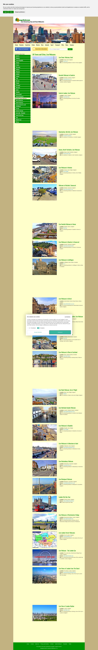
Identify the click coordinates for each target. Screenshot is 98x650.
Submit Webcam (58, 643)
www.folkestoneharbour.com (69, 447)
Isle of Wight (65, 171)
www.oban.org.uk (66, 356)
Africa (17, 122)
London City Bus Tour (64, 497)
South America (19, 102)
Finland (17, 63)
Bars (42, 45)
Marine (38, 45)
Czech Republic (19, 60)
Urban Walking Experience (68, 500)
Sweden (18, 92)
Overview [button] (67, 317)
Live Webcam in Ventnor (65, 167)
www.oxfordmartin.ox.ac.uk (68, 303)
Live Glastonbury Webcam (66, 461)
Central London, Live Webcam (67, 93)
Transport (57, 45)
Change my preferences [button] (20, 12)
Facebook (65, 643)
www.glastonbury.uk (67, 465)
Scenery (72, 45)
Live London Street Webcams (67, 533)
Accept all (60, 332)
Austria (17, 56)
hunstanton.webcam (67, 135)
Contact (32, 643)
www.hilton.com (66, 610)
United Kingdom (20, 97)
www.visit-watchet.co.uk (68, 189)
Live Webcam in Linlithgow (66, 260)
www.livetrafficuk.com (67, 536)
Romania (18, 87)
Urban (33, 45)
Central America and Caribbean (21, 105)
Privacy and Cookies (45, 643)
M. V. (64, 263)
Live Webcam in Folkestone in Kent (68, 443)
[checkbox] (31, 328)
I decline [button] (11, 12)
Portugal (18, 85)
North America (19, 100)
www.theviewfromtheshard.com (69, 572)
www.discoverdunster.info (68, 245)
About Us (37, 643)
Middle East (18, 120)
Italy (17, 78)
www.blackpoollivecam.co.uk (69, 483)
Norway (17, 81)
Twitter (70, 643)
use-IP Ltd (65, 61)
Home (16, 45)
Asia (17, 117)
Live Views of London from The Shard (69, 568)
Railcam (65, 393)
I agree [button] (5, 12)
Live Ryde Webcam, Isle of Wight (68, 390)
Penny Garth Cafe (67, 153)
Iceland (17, 74)
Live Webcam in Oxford (65, 298)
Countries (27, 45)
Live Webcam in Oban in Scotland (68, 352)
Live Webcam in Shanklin (66, 425)
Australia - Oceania (20, 113)
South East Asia (19, 115)
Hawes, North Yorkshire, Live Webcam (69, 149)
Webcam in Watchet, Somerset (67, 185)
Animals (47, 45)
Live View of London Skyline (66, 606)
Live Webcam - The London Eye (67, 550)
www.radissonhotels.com (68, 518)
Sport (52, 45)
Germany (18, 67)
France (17, 65)
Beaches (21, 45)
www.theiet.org (66, 96)
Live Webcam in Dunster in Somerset (69, 242)
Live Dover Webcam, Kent (66, 57)
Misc (63, 45)
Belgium (18, 58)
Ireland (17, 76)
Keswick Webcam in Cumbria (67, 75)
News (67, 45)
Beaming (65, 228)
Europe (17, 108)
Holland (17, 69)
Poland (17, 83)
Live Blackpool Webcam (65, 479)
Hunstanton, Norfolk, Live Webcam (68, 132)
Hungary (18, 72)
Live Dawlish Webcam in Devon (67, 224)
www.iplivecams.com (67, 79)
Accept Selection (38, 332)
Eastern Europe (19, 111)
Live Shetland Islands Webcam (67, 408)
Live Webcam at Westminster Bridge (69, 515)
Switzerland (19, 94)
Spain (17, 90)
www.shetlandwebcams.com (69, 411)
